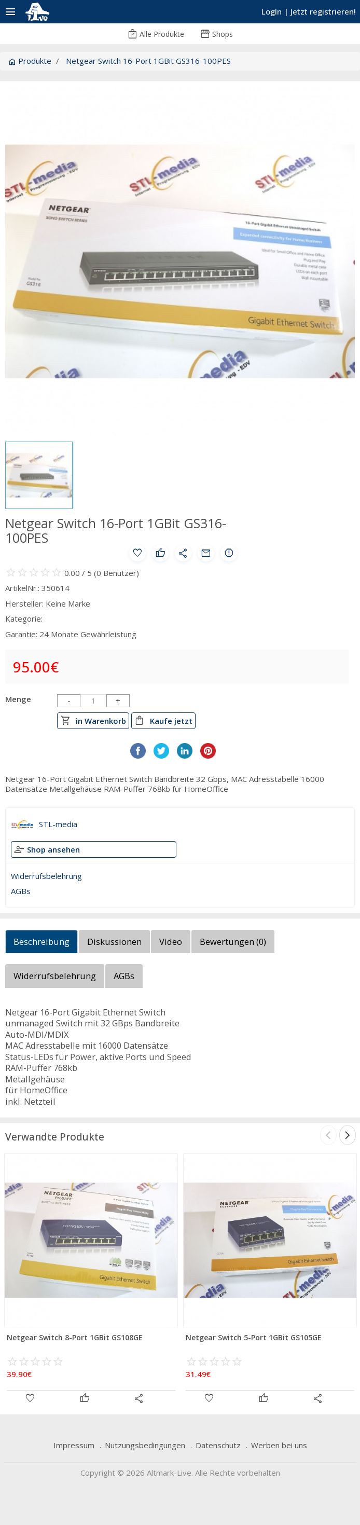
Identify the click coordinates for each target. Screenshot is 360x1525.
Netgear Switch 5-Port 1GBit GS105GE (254, 1337)
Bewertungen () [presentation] (233, 941)
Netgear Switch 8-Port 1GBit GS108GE (75, 1337)
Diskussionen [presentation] (114, 941)
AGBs (21, 891)
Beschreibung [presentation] (41, 941)
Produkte (29, 61)
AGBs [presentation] (124, 976)
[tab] (42, 944)
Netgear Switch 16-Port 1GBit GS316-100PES (148, 61)
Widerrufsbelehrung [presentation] (54, 976)
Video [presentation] (170, 941)
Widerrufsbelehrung (46, 876)
